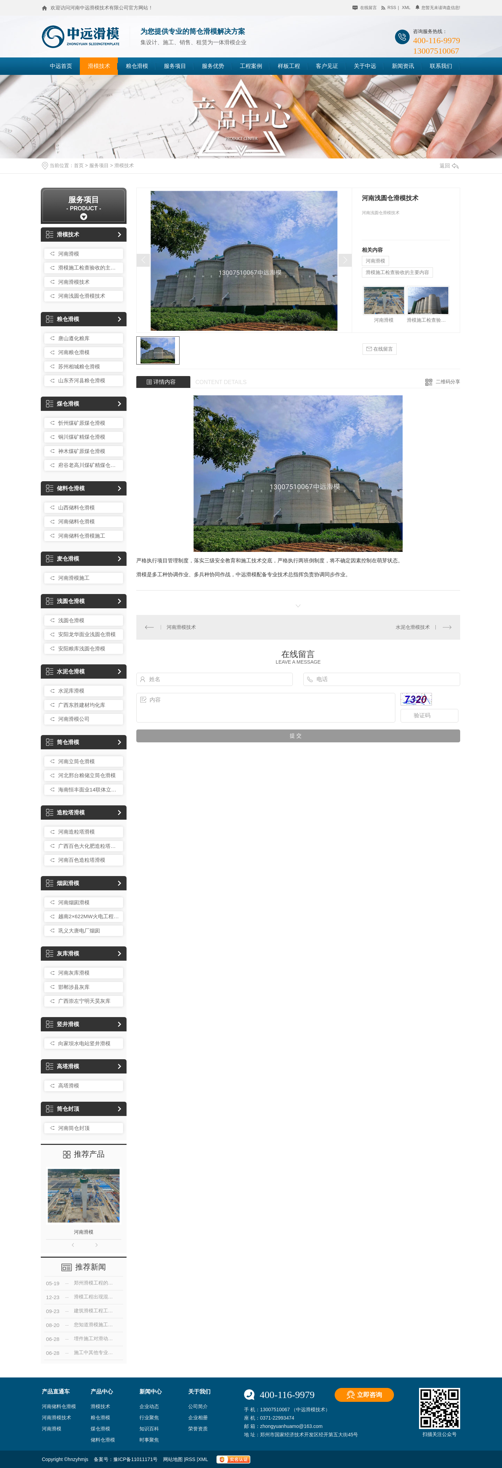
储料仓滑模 (65, 488)
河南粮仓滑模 (74, 352)
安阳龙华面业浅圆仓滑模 (87, 634)
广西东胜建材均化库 (81, 705)
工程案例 (251, 66)
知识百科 (149, 1428)
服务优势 (213, 66)
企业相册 (198, 1417)
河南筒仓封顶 (74, 1128)
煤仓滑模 (62, 404)
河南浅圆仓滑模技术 (81, 296)
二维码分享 (448, 381)
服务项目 (175, 66)
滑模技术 (99, 66)
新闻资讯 (403, 66)
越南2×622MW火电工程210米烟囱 (89, 916)
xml (406, 7)
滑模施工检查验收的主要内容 (89, 268)
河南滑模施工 (74, 578)
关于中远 (365, 66)
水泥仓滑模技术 (413, 627)
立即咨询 (369, 1394)
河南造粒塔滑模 (76, 832)
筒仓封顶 (62, 1109)
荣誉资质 (198, 1428)
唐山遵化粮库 (74, 338)
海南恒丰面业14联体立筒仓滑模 (89, 789)
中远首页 (61, 66)
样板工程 (289, 66)
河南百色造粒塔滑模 (81, 860)
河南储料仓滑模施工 (81, 536)
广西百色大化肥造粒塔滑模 (89, 846)
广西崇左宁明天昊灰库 (84, 1001)
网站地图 (173, 1459)
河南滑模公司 (74, 719)
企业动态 (149, 1406)
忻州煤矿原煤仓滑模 (81, 423)
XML (203, 1459)
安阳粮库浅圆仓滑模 (81, 648)
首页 (79, 165)
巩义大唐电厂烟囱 (79, 931)
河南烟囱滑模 (74, 902)
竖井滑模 (62, 1024)
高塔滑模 (62, 1066)
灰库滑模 (62, 953)
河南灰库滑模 (74, 973)
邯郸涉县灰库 (74, 987)
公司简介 (198, 1406)
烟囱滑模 (62, 883)
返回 (449, 166)
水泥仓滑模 (65, 671)
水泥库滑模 (71, 691)
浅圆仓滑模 (65, 601)
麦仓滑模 (62, 559)
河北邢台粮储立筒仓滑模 (87, 775)
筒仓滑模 (62, 742)
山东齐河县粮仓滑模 (81, 380)
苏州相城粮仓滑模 (79, 366)
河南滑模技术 (74, 282)
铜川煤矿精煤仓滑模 (81, 437)
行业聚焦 (149, 1417)
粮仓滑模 (137, 66)
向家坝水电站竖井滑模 (84, 1043)
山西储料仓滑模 (76, 507)
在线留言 (364, 7)
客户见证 (327, 66)
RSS (191, 1459)
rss (388, 7)
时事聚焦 (149, 1440)
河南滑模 (68, 254)
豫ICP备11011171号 (135, 1459)
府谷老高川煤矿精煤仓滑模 (89, 465)
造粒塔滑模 (65, 812)
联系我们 (441, 66)
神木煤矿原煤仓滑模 (81, 451)
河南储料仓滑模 (76, 521)
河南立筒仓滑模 (76, 761)
